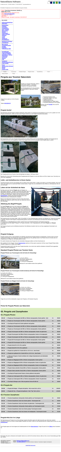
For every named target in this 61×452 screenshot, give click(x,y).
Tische (3, 36)
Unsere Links (5, 69)
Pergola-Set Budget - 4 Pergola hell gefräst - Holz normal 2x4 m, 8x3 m (24, 388)
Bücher (3, 67)
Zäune (3, 37)
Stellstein (4, 35)
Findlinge (4, 26)
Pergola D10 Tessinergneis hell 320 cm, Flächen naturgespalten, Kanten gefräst (26, 342)
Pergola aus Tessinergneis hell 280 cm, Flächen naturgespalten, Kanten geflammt (27, 326)
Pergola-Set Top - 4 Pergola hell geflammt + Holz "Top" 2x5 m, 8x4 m (24, 391)
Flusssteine (4, 27)
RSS (29, 445)
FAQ (3, 59)
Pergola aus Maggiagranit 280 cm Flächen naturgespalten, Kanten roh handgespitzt (27, 365)
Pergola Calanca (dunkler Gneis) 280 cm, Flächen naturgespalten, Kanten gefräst (27, 367)
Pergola (4, 32)
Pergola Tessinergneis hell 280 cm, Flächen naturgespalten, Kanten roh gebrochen (27, 331)
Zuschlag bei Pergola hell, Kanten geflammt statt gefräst (21, 323)
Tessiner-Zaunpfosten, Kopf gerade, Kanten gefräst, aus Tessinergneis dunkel (26, 406)
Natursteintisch (34, 426)
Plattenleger (5, 56)
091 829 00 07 (7, 103)
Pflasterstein (5, 33)
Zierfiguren (4, 38)
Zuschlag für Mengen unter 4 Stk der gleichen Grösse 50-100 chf (23, 381)
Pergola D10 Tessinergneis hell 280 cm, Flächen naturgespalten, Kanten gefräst (26, 339)
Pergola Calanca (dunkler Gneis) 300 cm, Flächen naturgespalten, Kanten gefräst (27, 370)
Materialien (4, 23)
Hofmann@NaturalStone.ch (22, 440)
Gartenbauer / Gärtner (7, 54)
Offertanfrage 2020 (6, 48)
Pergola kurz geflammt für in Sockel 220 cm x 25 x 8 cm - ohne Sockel (24, 353)
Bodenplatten (5, 25)
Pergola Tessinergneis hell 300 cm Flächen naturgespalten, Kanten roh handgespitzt (27, 337)
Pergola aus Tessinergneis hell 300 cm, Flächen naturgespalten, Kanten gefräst (26, 320)
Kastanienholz (5, 28)
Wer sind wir (5, 44)
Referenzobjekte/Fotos (7, 22)
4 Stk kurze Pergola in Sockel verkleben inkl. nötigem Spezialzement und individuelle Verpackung (27, 356)
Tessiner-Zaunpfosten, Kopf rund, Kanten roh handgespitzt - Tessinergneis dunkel (27, 411)
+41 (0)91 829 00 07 (21, 441)
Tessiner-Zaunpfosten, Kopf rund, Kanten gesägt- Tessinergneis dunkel (24, 408)
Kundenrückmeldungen (7, 62)
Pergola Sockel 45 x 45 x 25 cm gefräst (17, 345)
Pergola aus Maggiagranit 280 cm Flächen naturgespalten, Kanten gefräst (25, 359)
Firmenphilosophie (6, 45)
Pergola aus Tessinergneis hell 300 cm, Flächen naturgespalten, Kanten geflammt (27, 328)
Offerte (50, 426)
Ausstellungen (5, 51)
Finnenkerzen (5, 42)
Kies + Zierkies (5, 29)
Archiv (3, 68)
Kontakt (4, 46)
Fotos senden (5, 63)
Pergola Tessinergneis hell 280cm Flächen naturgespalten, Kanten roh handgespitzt (27, 334)
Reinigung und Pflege (7, 41)
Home (3, 65)
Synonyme (4, 57)
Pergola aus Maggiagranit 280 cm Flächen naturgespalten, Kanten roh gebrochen (27, 362)
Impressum (33, 445)
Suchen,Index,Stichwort (7, 66)
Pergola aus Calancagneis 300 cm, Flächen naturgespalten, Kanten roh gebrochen (27, 378)
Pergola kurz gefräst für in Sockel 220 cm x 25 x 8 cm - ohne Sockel (23, 350)
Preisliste (4, 47)
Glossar (4, 58)
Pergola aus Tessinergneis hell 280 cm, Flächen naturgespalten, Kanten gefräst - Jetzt (28, 318)
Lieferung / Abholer (6, 53)
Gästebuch (4, 61)
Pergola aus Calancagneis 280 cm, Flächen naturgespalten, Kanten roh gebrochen (27, 376)
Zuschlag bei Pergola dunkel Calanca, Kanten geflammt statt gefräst (24, 373)
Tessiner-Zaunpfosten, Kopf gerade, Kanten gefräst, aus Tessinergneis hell (25, 398)
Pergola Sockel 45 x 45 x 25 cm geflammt (17, 347)
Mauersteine (5, 30)
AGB (27, 445)
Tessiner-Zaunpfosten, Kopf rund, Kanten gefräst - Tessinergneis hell (24, 400)
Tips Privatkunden (6, 52)
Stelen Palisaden (6, 34)
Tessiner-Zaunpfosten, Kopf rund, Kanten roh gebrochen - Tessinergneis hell (26, 403)
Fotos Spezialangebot (9, 13)
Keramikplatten (5, 39)
